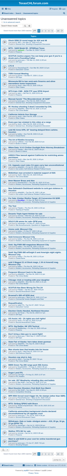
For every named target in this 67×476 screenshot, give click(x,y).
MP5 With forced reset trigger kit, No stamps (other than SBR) (36, 396)
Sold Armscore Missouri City (21, 237)
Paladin (20, 149)
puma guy (21, 60)
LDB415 (20, 142)
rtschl (19, 85)
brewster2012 (22, 182)
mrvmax (20, 216)
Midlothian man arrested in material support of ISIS (31, 173)
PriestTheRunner (24, 398)
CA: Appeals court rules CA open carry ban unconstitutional (36, 165)
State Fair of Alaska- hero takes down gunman (29, 342)
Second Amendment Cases (25, 291)
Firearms (19, 52)
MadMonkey (22, 328)
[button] (34, 31)
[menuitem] (8, 9)
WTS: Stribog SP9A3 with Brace (23, 403)
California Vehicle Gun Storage (22, 114)
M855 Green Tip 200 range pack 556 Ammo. (28, 365)
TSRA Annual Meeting (18, 73)
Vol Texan (21, 313)
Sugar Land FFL (15, 373)
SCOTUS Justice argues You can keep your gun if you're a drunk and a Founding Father (35, 57)
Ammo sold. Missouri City (20, 229)
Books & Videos (21, 143)
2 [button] (42, 30)
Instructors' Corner (22, 69)
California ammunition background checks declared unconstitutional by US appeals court (32, 412)
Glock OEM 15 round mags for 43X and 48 (27, 40)
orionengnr (21, 223)
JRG (19, 42)
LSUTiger (21, 375)
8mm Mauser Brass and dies (21, 181)
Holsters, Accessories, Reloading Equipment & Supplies (36, 184)
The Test (12, 206)
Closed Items (20, 136)
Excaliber (21, 200)
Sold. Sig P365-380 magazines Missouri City (28, 245)
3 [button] (45, 30)
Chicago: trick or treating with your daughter (28, 280)
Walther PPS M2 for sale (19, 431)
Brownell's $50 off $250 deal (21, 295)
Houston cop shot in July (20, 357)
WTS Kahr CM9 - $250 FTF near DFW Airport (28, 91)
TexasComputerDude (25, 405)
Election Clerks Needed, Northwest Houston (28, 311)
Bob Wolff (21, 382)
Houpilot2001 (22, 367)
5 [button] (52, 30)
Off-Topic (19, 62)
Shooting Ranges (22, 445)
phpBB (26, 470)
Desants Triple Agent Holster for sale (25, 214)
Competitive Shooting (23, 392)
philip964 (21, 109)
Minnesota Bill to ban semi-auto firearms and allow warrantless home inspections (31, 82)
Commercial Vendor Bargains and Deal (30, 299)
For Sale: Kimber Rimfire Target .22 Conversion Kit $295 (34, 198)
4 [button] (48, 30)
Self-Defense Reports (23, 353)
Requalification (15, 303)
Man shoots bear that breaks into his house (28, 349)
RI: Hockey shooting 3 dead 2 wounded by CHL (30, 107)
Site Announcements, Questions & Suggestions (33, 225)
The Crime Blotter (22, 110)
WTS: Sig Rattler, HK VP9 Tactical (23, 326)
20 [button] (58, 30)
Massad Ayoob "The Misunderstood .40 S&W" (29, 99)
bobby (20, 134)
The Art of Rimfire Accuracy (21, 140)
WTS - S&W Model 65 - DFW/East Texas (26, 48)
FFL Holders (20, 376)
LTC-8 (11, 66)
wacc (19, 93)
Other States (20, 87)
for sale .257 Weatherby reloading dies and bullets (31, 380)
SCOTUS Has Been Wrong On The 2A (25, 288)
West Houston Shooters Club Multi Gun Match (29, 388)
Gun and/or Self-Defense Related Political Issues (33, 169)
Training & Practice (22, 210)
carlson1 (21, 50)
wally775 (21, 305)
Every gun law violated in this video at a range (29, 122)
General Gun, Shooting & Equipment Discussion (33, 44)
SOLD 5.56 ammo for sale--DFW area (25, 221)
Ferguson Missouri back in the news (25, 272)
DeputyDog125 (23, 68)
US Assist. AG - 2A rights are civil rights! (27, 318)
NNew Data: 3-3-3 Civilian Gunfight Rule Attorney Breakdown (36, 147)
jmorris (20, 75)
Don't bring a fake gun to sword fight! (25, 334)
